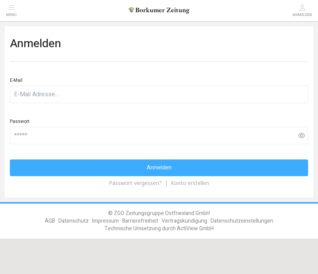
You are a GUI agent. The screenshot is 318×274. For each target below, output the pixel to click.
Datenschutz (73, 221)
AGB (50, 221)
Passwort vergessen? (135, 182)
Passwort (20, 121)
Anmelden (159, 168)
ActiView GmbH (195, 229)
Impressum (105, 221)
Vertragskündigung (184, 221)
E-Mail (16, 80)
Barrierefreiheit (140, 221)
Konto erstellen (190, 182)
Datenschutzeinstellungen (242, 221)
